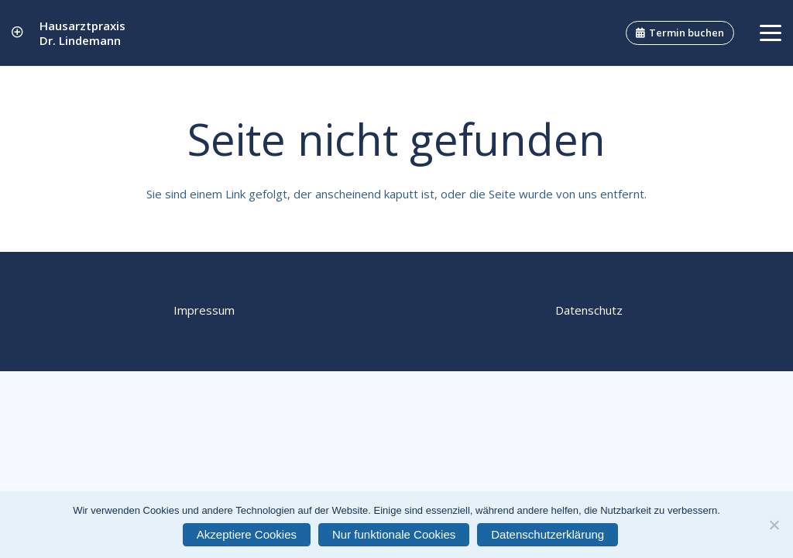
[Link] (17, 32)
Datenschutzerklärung (547, 534)
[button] (770, 33)
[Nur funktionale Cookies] (773, 524)
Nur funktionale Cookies (393, 534)
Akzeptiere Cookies (247, 534)
